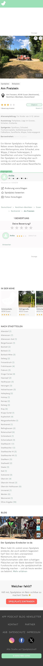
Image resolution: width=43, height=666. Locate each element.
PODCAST (12, 616)
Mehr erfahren (20, 571)
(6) (6, 409)
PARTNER (30, 624)
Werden (4, 494)
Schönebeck (6, 436)
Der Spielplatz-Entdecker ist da (16, 542)
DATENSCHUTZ (17, 632)
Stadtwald (5, 463)
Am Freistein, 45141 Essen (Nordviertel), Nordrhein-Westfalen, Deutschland (22, 95)
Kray (3, 409)
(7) (12, 335)
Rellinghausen (6, 428)
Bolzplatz (16, 84)
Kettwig (4, 405)
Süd (2, 471)
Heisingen (5, 385)
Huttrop (4, 397)
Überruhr (4, 479)
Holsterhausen (7, 389)
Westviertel (5, 498)
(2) (9, 347)
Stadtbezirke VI (7, 451)
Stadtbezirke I (6, 447)
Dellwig (4, 358)
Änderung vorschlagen (16, 188)
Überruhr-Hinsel (7, 482)
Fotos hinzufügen (13, 196)
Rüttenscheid (6, 432)
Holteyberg (5, 393)
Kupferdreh (5, 416)
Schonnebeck (6, 440)
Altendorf (5, 331)
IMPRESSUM (33, 632)
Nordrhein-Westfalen (23, 207)
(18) (14, 502)
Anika (11, 175)
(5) (11, 459)
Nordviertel (15, 211)
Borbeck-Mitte (6, 354)
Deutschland (6, 207)
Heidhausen (6, 382)
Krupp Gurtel (6, 413)
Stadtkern (5, 459)
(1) (10, 331)
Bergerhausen (6, 343)
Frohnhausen (6, 366)
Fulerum (4, 370)
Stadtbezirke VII (7, 455)
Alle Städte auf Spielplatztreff (21, 649)
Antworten (6, 244)
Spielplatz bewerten (14, 192)
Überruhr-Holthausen (9, 486)
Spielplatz (5, 84)
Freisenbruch (6, 362)
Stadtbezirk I (6, 444)
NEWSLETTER (33, 616)
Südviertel (5, 475)
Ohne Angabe (6, 502)
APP (4, 616)
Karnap (4, 401)
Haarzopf (4, 378)
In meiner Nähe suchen (21, 656)
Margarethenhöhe (8, 420)
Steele (3, 467)
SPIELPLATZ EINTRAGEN (21, 601)
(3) (14, 354)
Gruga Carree (6, 374)
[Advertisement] (22, 269)
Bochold (4, 347)
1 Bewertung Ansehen (7, 108)
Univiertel (5, 490)
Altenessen (5, 335)
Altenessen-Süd (7, 339)
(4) (13, 366)
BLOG (22, 616)
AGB (5, 632)
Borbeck (4, 351)
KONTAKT (13, 624)
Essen (38, 207)
